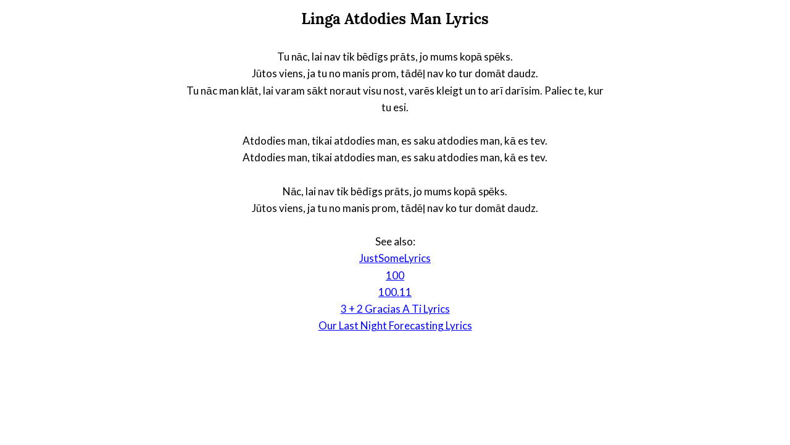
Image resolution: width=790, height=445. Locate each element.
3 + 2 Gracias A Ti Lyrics (395, 308)
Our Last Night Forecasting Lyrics (395, 325)
